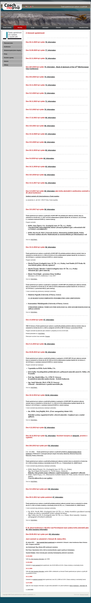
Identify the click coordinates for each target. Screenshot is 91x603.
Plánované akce (8, 43)
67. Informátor (50, 134)
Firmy (5, 54)
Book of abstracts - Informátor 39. (78, 585)
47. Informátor (58, 497)
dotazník (76, 436)
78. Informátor (50, 42)
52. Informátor (49, 427)
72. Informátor (49, 93)
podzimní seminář (37, 579)
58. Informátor (50, 247)
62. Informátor (49, 175)
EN (32, 6)
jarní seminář (36, 565)
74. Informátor (49, 77)
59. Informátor (49, 209)
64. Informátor (48, 158)
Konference (7, 46)
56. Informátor (49, 344)
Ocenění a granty (9, 57)
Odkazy (6, 65)
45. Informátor (54, 534)
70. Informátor (49, 109)
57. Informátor (48, 320)
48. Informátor (53, 489)
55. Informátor (50, 352)
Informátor (46, 27)
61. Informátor (50, 183)
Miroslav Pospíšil (84, 594)
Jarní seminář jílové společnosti (46, 542)
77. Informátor (50, 50)
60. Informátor (49, 191)
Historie (6, 61)
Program (47, 336)
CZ (27, 6)
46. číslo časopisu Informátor (37, 529)
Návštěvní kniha (83, 27)
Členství (58, 27)
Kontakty (71, 27)
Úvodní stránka (7, 27)
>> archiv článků (29, 589)
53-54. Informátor (51, 395)
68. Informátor (49, 126)
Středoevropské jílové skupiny (12, 50)
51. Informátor (50, 436)
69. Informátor (50, 117)
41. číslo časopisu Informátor (36, 559)
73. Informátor (50, 85)
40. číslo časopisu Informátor (36, 571)
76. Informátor (50, 58)
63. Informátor (50, 166)
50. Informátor (53, 445)
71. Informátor (50, 101)
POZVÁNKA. (34, 239)
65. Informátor (50, 150)
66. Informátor (49, 142)
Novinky (20, 27)
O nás (32, 27)
